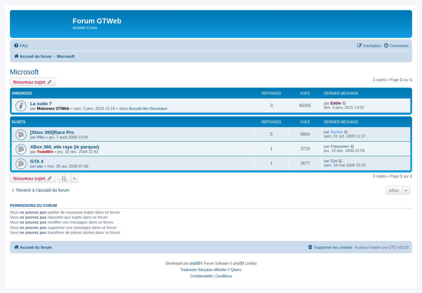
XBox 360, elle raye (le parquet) (64, 147)
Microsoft (24, 72)
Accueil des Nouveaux (148, 108)
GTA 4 (36, 161)
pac (40, 166)
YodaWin (45, 152)
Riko (41, 137)
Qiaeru (236, 270)
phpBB (195, 263)
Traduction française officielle (203, 270)
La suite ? (41, 103)
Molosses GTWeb (53, 108)
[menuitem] (20, 45)
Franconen (340, 146)
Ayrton (337, 132)
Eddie (336, 103)
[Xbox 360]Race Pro (52, 132)
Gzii (334, 161)
